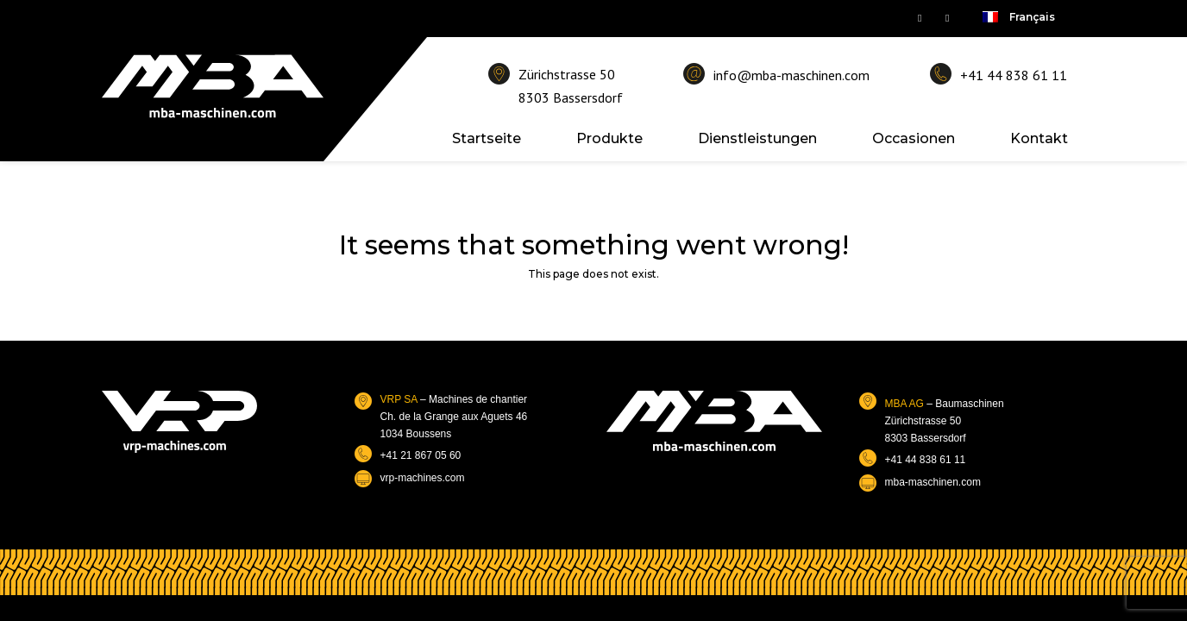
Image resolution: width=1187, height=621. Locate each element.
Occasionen (913, 138)
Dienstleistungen (757, 138)
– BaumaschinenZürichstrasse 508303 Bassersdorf (944, 421)
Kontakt (1039, 138)
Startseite (486, 138)
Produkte (609, 138)
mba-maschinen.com (933, 482)
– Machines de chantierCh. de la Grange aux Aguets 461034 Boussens (454, 417)
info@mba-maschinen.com (791, 75)
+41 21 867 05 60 (421, 455)
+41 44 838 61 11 (1013, 75)
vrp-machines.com (422, 478)
